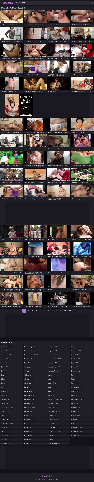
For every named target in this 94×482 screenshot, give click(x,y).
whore (75, 435)
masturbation (54, 359)
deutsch (5, 411)
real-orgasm (54, 443)
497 (65, 311)
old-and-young (55, 399)
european (6, 439)
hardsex (29, 403)
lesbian (52, 346)
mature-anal (54, 367)
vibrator (75, 407)
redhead (76, 350)
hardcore (29, 399)
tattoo (75, 379)
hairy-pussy (30, 391)
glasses (28, 379)
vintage (75, 411)
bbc (4, 371)
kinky (27, 427)
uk (74, 395)
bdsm (5, 379)
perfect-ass (53, 427)
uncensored (77, 399)
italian (28, 411)
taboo (75, 375)
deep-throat (7, 407)
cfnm (4, 395)
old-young (53, 403)
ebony (5, 427)
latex (27, 439)
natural (52, 379)
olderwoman (54, 411)
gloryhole (29, 383)
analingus (6, 354)
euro (4, 435)
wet (74, 423)
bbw (4, 375)
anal (4, 350)
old (51, 395)
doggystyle (7, 419)
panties (52, 415)
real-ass (53, 439)
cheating (5, 399)
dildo (5, 415)
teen (75, 383)
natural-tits (54, 383)
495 (56, 311)
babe (4, 367)
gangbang (30, 367)
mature (52, 363)
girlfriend (29, 375)
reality (75, 346)
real (51, 435)
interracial (30, 407)
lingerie (52, 350)
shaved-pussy (78, 371)
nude (51, 391)
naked (52, 375)
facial (28, 350)
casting (5, 391)
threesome (77, 387)
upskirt (75, 403)
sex (74, 354)
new (51, 387)
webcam (76, 419)
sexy (74, 363)
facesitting (29, 346)
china (4, 403)
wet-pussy (76, 427)
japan (28, 415)
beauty (5, 383)
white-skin (76, 431)
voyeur (75, 415)
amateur (6, 346)
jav (27, 423)
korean (28, 435)
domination (7, 423)
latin (28, 443)
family (28, 359)
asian (5, 363)
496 (60, 311)
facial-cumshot (31, 354)
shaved (75, 367)
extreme (5, 443)
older (52, 407)
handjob (29, 395)
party (51, 423)
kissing (28, 431)
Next (69, 311)
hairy (28, 387)
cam (4, 387)
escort (5, 431)
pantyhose (53, 419)
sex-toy (75, 359)
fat (27, 363)
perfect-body (54, 431)
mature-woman (55, 371)
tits (74, 391)
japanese (29, 419)
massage (52, 354)
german (29, 371)
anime (5, 359)
